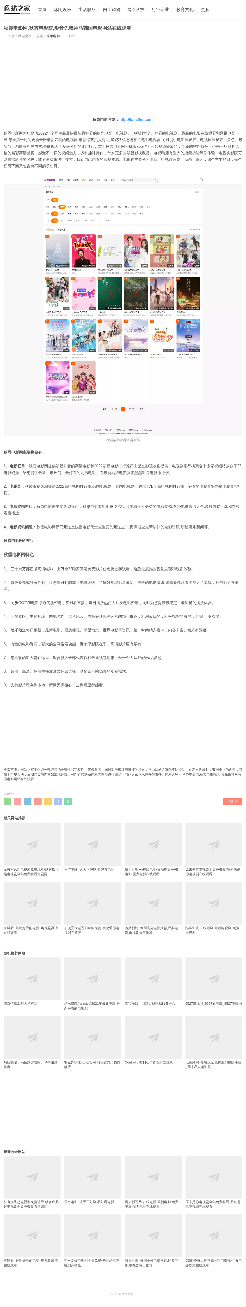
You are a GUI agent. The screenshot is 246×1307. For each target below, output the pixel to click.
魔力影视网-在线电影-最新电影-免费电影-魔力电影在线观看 (153, 849)
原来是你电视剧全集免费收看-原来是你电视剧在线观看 (213, 849)
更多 (205, 9)
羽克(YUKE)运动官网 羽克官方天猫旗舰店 (92, 1042)
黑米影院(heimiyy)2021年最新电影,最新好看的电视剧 (92, 983)
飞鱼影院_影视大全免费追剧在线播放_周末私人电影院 (213, 1042)
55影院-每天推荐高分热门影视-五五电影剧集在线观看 (213, 1240)
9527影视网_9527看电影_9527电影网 (213, 981)
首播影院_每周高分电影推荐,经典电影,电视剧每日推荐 (153, 908)
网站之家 (171, 774)
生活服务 (87, 9)
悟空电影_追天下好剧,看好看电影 (92, 847)
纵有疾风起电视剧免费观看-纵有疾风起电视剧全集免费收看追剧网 (32, 849)
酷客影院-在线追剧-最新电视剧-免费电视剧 (213, 908)
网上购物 (111, 9)
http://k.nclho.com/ (136, 120)
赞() (233, 801)
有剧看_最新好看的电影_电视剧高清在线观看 (32, 908)
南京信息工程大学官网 (32, 981)
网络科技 (136, 9)
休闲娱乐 (62, 9)
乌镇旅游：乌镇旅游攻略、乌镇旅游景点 (32, 1042)
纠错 (72, 36)
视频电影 (53, 36)
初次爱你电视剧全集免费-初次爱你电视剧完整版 (92, 908)
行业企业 (160, 9)
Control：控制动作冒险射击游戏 (153, 1040)
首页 (42, 9)
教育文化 (185, 9)
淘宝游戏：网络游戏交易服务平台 (153, 981)
